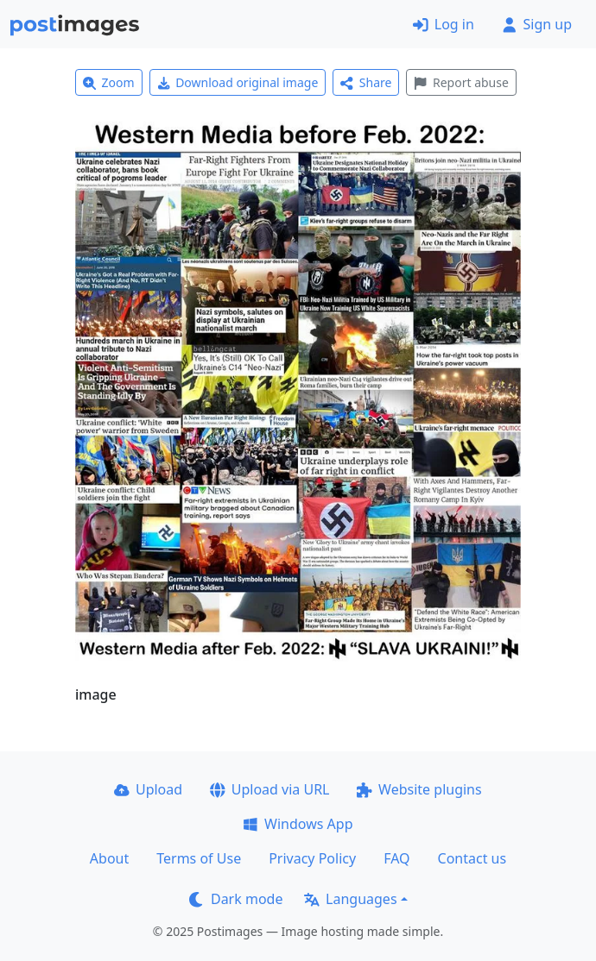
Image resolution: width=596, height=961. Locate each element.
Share (365, 82)
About (109, 858)
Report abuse (461, 82)
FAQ (396, 858)
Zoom (109, 82)
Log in (443, 24)
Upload (148, 789)
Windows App (297, 823)
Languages (350, 898)
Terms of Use (198, 858)
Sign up (537, 24)
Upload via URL (269, 789)
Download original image (238, 82)
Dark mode (235, 898)
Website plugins (419, 789)
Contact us (472, 858)
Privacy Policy (312, 858)
